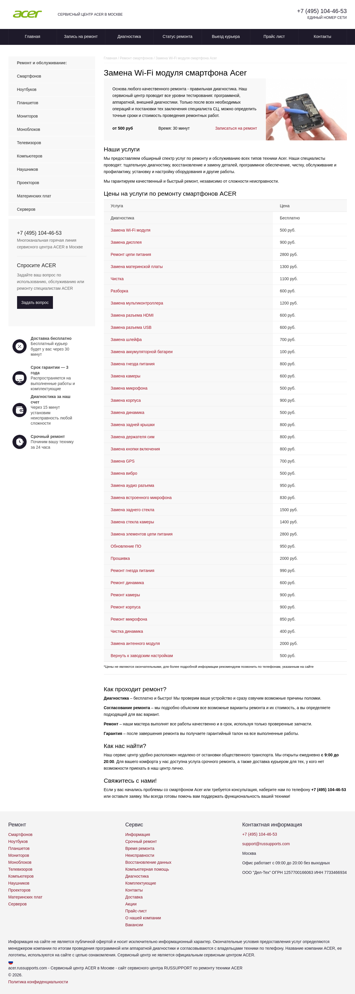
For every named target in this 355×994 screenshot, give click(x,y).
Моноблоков (28, 129)
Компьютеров (30, 156)
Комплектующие (140, 883)
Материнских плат (34, 196)
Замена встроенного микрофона (141, 497)
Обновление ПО (126, 546)
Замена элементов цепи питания (142, 534)
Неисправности (139, 855)
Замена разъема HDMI (132, 315)
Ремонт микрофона (129, 619)
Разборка (119, 291)
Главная (32, 36)
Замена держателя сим (132, 436)
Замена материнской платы (137, 266)
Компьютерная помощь (147, 869)
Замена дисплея (126, 242)
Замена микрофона (129, 388)
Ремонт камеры (125, 595)
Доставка (134, 897)
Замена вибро (124, 473)
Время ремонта (139, 848)
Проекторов (28, 182)
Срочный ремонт (141, 841)
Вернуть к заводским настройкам (142, 655)
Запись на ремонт (81, 36)
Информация (137, 834)
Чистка (117, 278)
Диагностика (129, 36)
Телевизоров (29, 142)
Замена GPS (123, 461)
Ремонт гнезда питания (132, 570)
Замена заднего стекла (132, 509)
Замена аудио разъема (132, 485)
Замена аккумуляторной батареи (142, 351)
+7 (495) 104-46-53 (322, 11)
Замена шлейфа (126, 339)
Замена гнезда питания (133, 364)
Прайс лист (274, 36)
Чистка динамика (127, 631)
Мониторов (27, 116)
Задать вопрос (35, 302)
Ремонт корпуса (126, 607)
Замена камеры (126, 376)
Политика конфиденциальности (38, 982)
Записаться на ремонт (236, 128)
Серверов (26, 209)
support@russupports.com (266, 843)
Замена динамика (127, 412)
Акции (131, 904)
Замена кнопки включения (135, 449)
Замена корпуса (126, 400)
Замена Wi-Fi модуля (130, 230)
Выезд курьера (226, 36)
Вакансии (134, 925)
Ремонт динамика (127, 582)
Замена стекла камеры (132, 522)
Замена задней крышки (133, 424)
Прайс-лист (136, 911)
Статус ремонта (177, 36)
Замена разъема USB (131, 327)
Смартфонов (29, 76)
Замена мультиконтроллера (137, 303)
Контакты (322, 36)
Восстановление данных (148, 862)
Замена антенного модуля (135, 643)
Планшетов (27, 102)
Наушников (27, 169)
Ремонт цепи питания (131, 254)
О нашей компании (143, 918)
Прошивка (120, 558)
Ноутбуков (26, 89)
